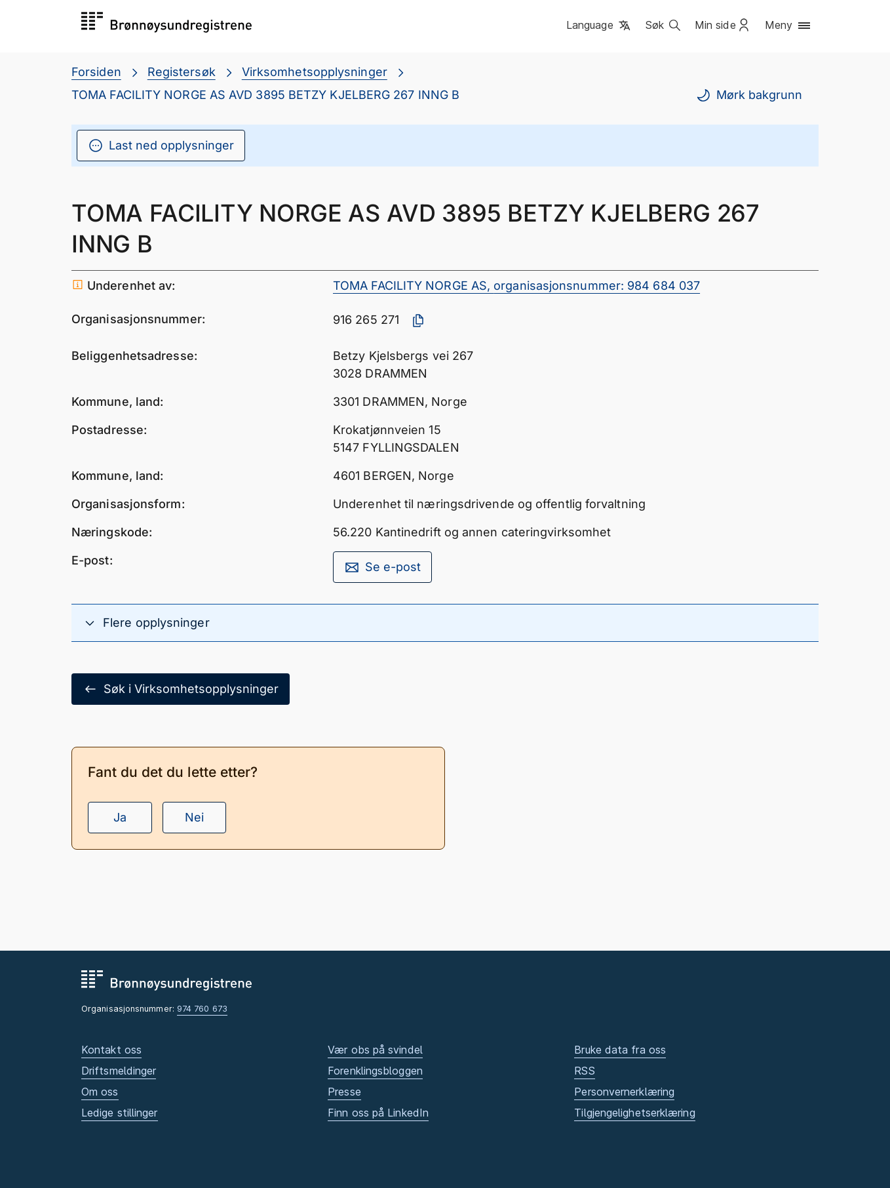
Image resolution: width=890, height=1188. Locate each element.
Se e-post (382, 567)
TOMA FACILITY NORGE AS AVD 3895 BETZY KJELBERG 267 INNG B (265, 95)
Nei (194, 817)
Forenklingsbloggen (375, 1070)
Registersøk (181, 72)
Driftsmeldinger (118, 1070)
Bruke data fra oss (620, 1049)
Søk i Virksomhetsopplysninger (181, 689)
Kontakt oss (111, 1049)
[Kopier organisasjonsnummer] (418, 320)
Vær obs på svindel (375, 1049)
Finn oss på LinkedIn (378, 1112)
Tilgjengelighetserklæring (634, 1112)
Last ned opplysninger (161, 145)
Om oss (100, 1091)
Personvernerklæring (624, 1091)
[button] (599, 25)
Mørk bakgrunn (748, 95)
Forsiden (96, 72)
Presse (344, 1091)
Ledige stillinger (119, 1112)
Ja (119, 817)
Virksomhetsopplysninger (314, 72)
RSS (584, 1070)
